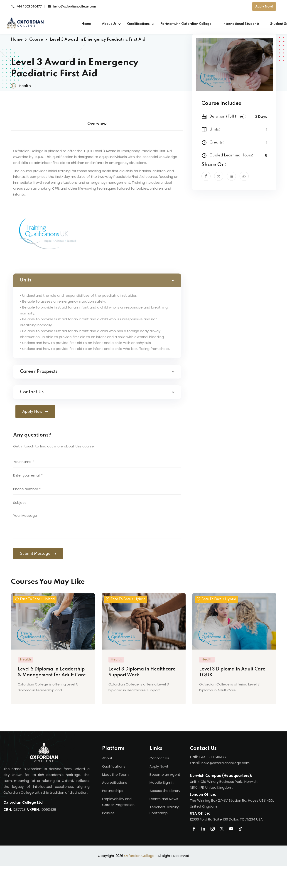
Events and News (164, 798)
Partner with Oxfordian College (185, 23)
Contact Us (159, 758)
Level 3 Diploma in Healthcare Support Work (142, 672)
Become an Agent (165, 774)
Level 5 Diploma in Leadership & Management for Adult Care (52, 672)
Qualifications (138, 23)
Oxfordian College (139, 855)
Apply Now (35, 412)
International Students (240, 23)
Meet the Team (115, 774)
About (107, 758)
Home (86, 23)
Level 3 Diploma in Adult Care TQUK (232, 672)
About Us (109, 23)
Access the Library (165, 790)
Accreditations (114, 782)
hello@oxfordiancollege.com (74, 6)
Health (25, 85)
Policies (108, 813)
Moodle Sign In (162, 782)
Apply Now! (264, 6)
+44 (202, 757)
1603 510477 (216, 757)
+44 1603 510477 (29, 6)
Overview (97, 124)
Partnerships (112, 790)
